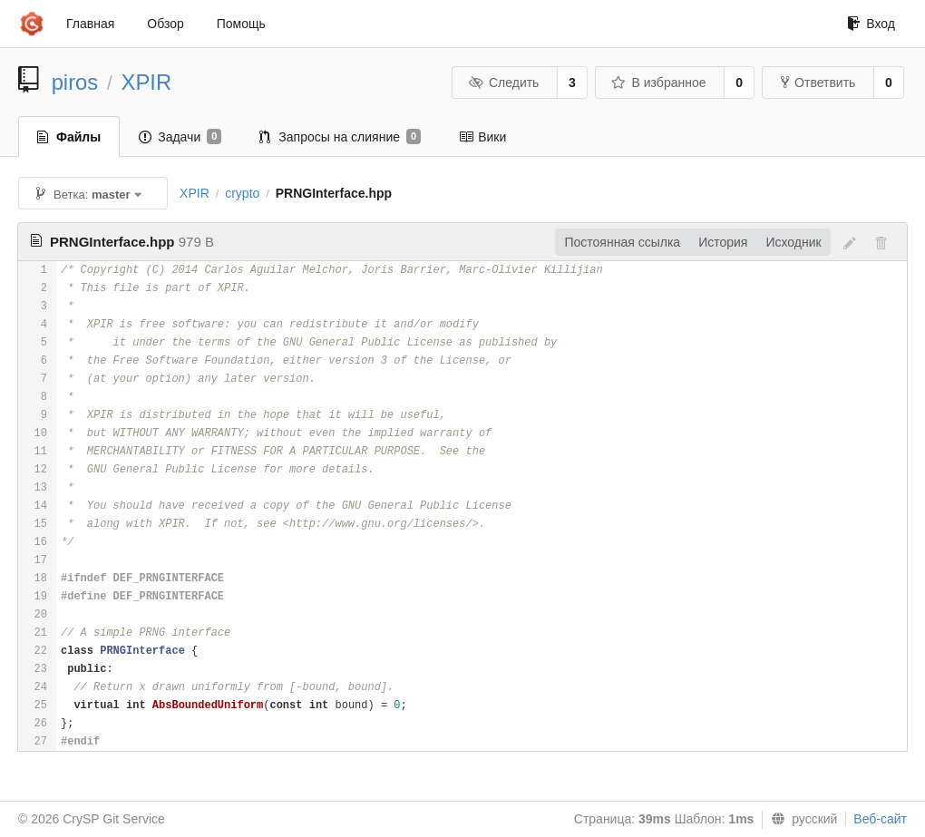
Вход (871, 23)
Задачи (180, 137)
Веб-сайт (880, 819)
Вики (482, 137)
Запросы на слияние (340, 137)
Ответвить (818, 82)
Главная (90, 23)
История (722, 242)
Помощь (241, 23)
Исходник (793, 242)
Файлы (69, 137)
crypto (242, 193)
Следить (503, 82)
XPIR (147, 82)
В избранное (658, 82)
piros (75, 82)
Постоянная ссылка (622, 242)
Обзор (165, 23)
